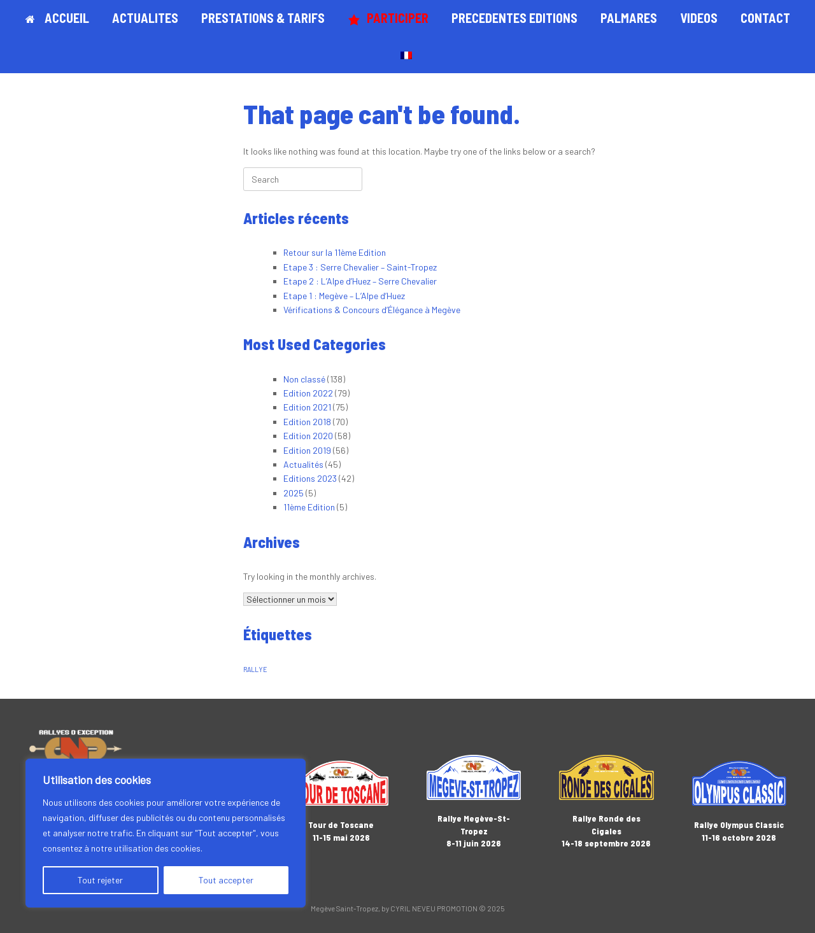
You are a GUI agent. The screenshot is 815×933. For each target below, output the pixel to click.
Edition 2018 (307, 421)
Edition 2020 (308, 435)
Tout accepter (226, 879)
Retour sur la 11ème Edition (334, 252)
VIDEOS (699, 17)
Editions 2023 (310, 478)
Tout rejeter (100, 879)
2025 (293, 493)
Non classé (304, 379)
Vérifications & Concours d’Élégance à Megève (371, 309)
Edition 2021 (307, 407)
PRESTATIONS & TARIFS (263, 17)
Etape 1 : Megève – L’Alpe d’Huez (344, 295)
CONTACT (765, 17)
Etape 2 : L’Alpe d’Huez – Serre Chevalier (360, 281)
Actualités (303, 464)
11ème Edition (309, 507)
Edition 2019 (307, 450)
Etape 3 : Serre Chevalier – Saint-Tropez (360, 267)
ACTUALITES (145, 17)
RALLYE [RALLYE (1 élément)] (255, 669)
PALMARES (628, 17)
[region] (165, 833)
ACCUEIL (57, 17)
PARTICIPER (388, 18)
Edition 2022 (308, 393)
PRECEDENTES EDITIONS (514, 17)
